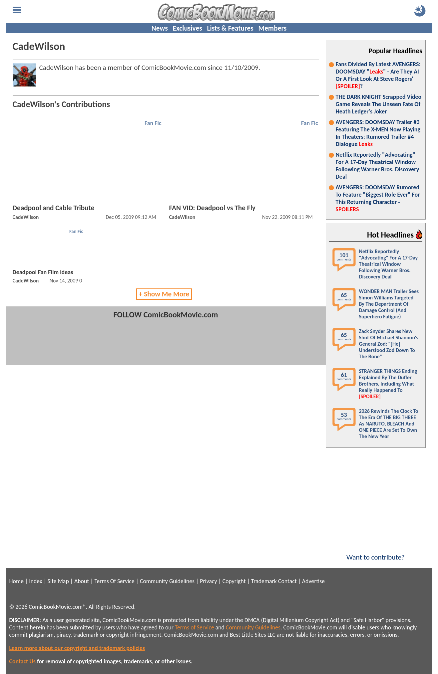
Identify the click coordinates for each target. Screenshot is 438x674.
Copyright (234, 581)
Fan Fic (153, 123)
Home (16, 581)
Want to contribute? (376, 553)
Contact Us (22, 661)
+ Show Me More (164, 294)
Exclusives (187, 28)
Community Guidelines (167, 581)
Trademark (264, 581)
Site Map (58, 581)
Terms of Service (194, 627)
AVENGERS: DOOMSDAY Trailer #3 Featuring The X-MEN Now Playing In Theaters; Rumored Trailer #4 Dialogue (378, 133)
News (160, 28)
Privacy (208, 581)
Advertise (313, 581)
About (81, 581)
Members (272, 28)
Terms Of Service (114, 581)
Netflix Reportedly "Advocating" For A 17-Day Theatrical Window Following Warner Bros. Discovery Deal (377, 165)
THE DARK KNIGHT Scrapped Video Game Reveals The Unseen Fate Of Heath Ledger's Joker (379, 104)
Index (35, 581)
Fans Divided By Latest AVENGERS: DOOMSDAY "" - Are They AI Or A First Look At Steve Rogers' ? (378, 75)
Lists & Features (230, 28)
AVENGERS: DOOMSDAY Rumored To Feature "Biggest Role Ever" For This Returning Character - (378, 198)
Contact (287, 581)
